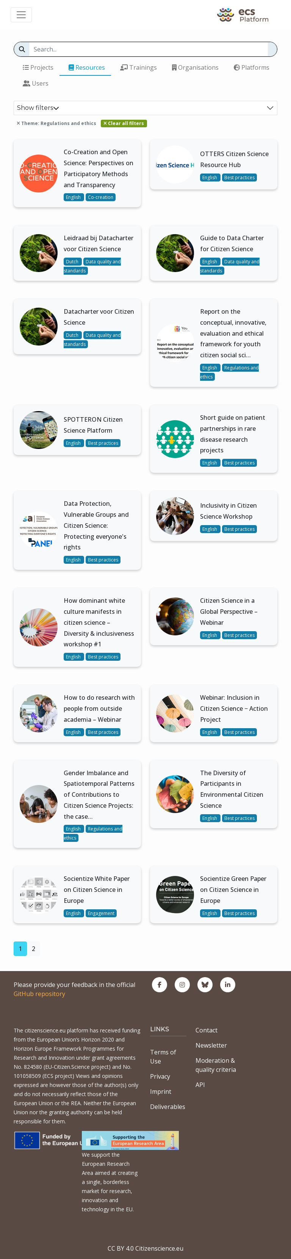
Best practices (239, 177)
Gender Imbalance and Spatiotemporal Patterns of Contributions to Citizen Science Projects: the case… (99, 795)
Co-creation (100, 197)
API (200, 1085)
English (74, 197)
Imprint (160, 1091)
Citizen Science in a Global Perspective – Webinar (229, 611)
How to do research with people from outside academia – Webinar (99, 708)
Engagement (101, 913)
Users (35, 83)
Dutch (73, 261)
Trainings (138, 67)
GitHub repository (39, 994)
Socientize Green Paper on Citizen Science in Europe (233, 889)
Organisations (195, 67)
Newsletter (211, 1045)
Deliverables (167, 1107)
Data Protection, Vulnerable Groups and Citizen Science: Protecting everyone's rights (96, 525)
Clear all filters (123, 123)
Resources (87, 67)
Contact (206, 1030)
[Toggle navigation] (21, 14)
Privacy (160, 1076)
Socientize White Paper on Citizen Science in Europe (97, 889)
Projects (38, 67)
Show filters (38, 107)
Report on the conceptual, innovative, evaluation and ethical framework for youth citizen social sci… (233, 333)
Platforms (251, 67)
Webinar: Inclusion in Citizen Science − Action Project (234, 708)
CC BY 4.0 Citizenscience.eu (145, 1248)
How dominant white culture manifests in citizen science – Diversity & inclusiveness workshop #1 (99, 622)
